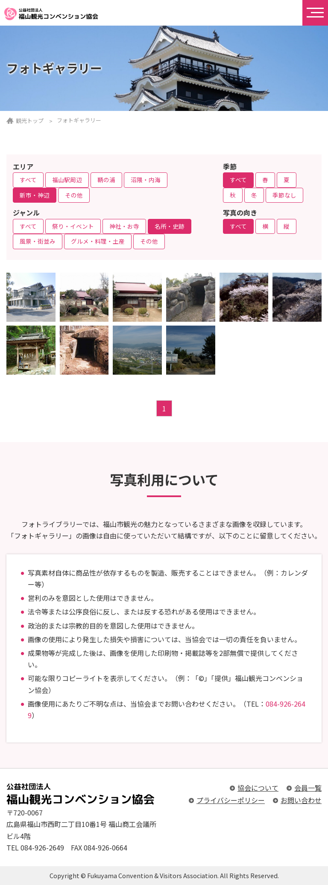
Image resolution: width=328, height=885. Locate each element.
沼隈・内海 (146, 179)
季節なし (284, 195)
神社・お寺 (124, 226)
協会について (257, 788)
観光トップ (30, 120)
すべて (28, 179)
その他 (74, 195)
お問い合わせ (301, 800)
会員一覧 (308, 788)
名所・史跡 (169, 226)
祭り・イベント (73, 226)
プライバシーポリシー (230, 800)
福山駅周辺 (67, 179)
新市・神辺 (35, 195)
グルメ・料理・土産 (98, 241)
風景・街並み (38, 241)
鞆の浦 (106, 179)
